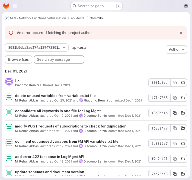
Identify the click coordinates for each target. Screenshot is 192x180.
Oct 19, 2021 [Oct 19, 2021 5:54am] (63, 146)
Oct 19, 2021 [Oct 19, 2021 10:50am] (63, 116)
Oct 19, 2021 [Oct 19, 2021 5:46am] (63, 161)
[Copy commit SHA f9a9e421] (175, 159)
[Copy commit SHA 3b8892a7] (175, 144)
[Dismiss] (181, 33)
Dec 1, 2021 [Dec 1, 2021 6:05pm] (62, 85)
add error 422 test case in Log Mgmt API (49, 156)
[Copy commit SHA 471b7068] (175, 98)
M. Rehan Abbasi (27, 100)
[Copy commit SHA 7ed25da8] (175, 174)
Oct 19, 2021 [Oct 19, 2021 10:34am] (63, 131)
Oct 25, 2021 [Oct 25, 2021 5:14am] (63, 100)
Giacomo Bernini (27, 85)
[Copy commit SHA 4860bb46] (175, 113)
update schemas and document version (49, 172)
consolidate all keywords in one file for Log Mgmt (58, 111)
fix (17, 80)
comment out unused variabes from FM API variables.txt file (66, 141)
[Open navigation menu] (15, 6)
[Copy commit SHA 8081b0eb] (175, 82)
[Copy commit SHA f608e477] (175, 128)
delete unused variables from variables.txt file (55, 96)
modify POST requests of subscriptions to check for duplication (70, 126)
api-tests (79, 47)
